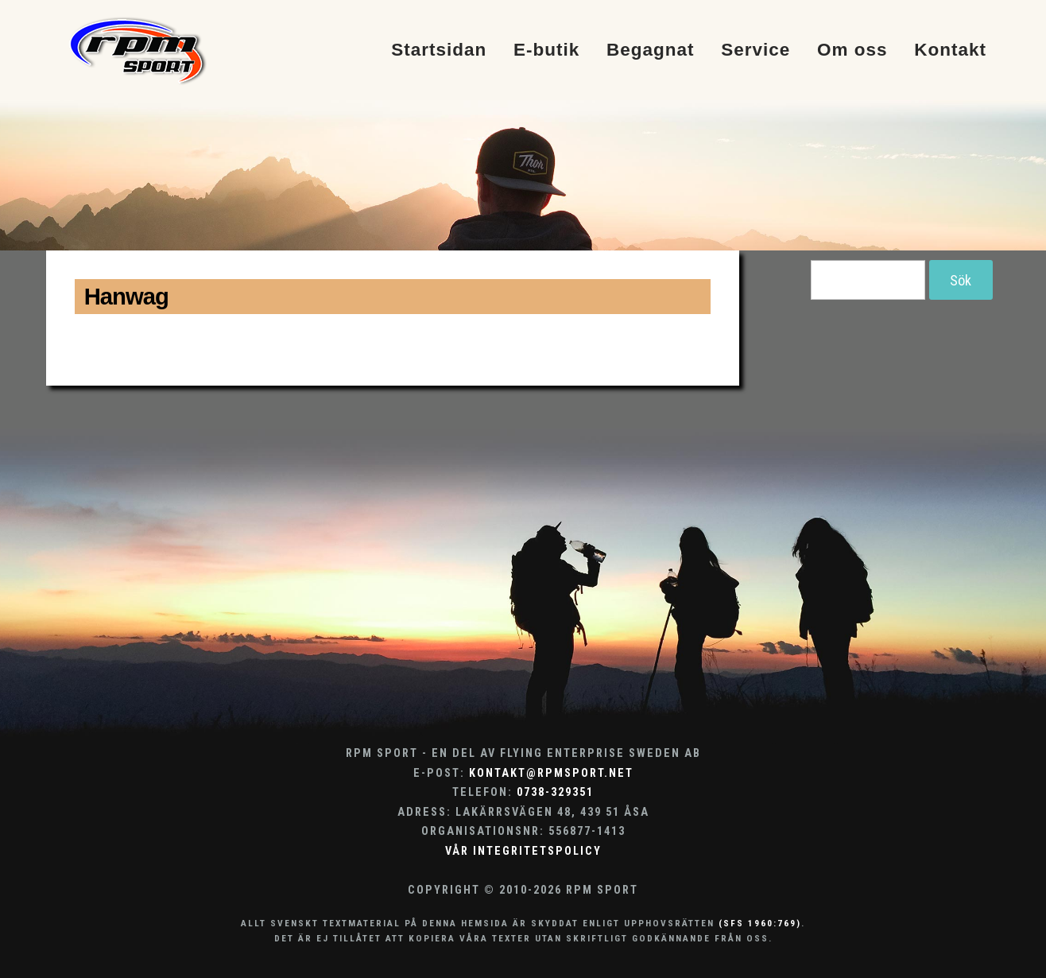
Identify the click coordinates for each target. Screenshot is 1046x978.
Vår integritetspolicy (523, 851)
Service (755, 50)
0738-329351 (555, 792)
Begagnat (650, 50)
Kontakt (950, 50)
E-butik (546, 50)
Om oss (852, 50)
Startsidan (438, 50)
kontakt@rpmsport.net (551, 773)
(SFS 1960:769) (760, 923)
